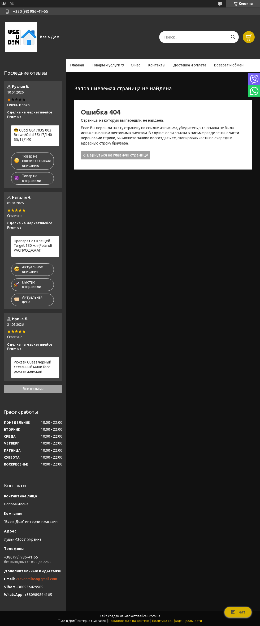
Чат (238, 612)
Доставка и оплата (189, 65)
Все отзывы (33, 389)
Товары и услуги (106, 65)
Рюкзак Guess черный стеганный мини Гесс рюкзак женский (32, 367)
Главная (77, 65)
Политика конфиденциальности (177, 621)
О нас (135, 65)
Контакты (156, 65)
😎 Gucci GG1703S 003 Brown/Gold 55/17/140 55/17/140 (33, 135)
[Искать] (233, 37)
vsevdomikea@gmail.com (36, 579)
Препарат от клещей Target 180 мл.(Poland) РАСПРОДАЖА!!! (33, 245)
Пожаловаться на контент (129, 621)
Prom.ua (154, 616)
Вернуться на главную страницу (117, 155)
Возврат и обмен (229, 65)
